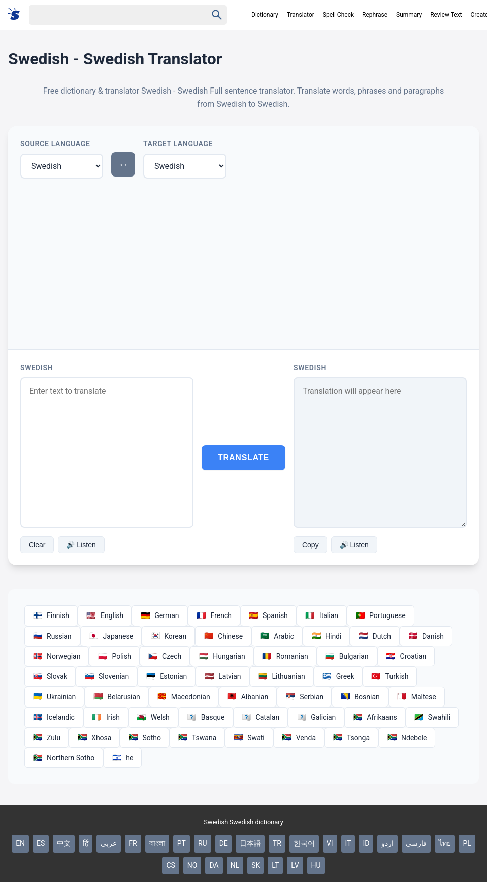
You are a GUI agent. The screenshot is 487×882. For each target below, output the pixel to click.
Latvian (222, 676)
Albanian (248, 697)
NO (192, 865)
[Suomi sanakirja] (17, 14)
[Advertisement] (243, 262)
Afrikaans (375, 717)
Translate (243, 457)
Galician (316, 717)
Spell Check (338, 14)
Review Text (446, 14)
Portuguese (380, 615)
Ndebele (407, 738)
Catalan (261, 717)
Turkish (390, 676)
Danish (426, 636)
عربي (109, 843)
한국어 (304, 843)
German (159, 615)
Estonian (166, 676)
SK (255, 865)
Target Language (178, 144)
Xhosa (94, 738)
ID (366, 843)
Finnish (51, 615)
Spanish (268, 615)
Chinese (223, 636)
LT (275, 865)
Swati (248, 738)
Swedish (36, 368)
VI (330, 843)
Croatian (406, 656)
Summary (409, 14)
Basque (206, 717)
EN (20, 843)
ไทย (445, 843)
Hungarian (222, 656)
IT (348, 843)
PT (181, 843)
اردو (387, 843)
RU (202, 843)
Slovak (50, 676)
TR (277, 843)
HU (316, 865)
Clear (37, 545)
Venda (299, 738)
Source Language (55, 144)
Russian (52, 636)
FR (133, 843)
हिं (85, 843)
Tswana (197, 738)
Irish (106, 717)
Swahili (432, 717)
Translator (300, 14)
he (122, 758)
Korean (168, 636)
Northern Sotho (63, 758)
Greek (338, 676)
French (214, 615)
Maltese (416, 697)
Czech (164, 656)
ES (41, 843)
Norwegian (56, 656)
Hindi (326, 636)
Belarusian (116, 697)
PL (467, 843)
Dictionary (264, 14)
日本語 (250, 843)
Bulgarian (347, 656)
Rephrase (374, 14)
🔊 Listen (80, 545)
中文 (64, 843)
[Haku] (109, 15)
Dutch (374, 636)
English (104, 615)
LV (295, 865)
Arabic (277, 636)
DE (223, 843)
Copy (310, 545)
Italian (321, 615)
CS (170, 865)
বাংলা (157, 843)
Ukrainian (54, 697)
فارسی (416, 843)
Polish (114, 656)
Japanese (111, 636)
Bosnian (359, 697)
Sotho (144, 738)
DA (213, 865)
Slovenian (106, 676)
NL (235, 865)
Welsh (153, 717)
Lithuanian (281, 676)
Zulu (46, 738)
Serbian (304, 697)
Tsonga (351, 738)
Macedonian (183, 697)
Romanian (285, 656)
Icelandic (54, 717)
